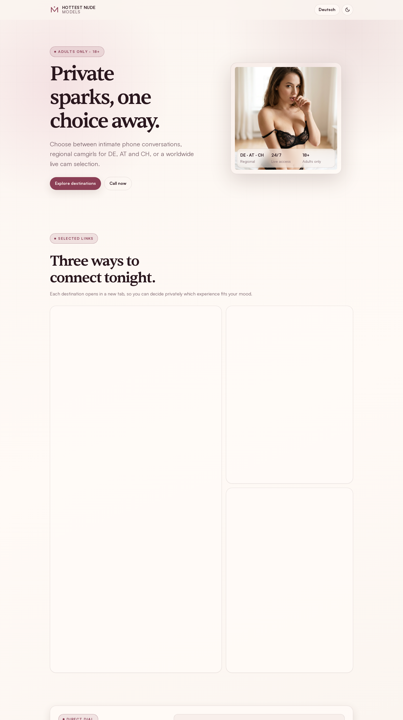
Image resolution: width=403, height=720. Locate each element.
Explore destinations (75, 183)
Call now (117, 183)
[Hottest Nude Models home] (73, 9)
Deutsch (327, 9)
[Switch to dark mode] (347, 9)
